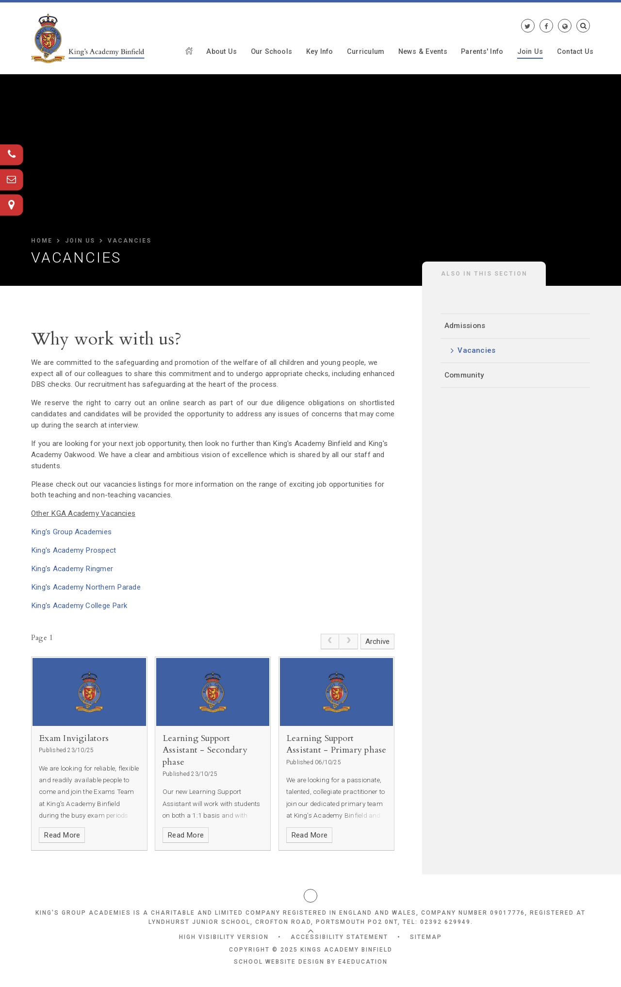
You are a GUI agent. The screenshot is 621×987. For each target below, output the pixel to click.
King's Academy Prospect (73, 550)
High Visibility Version (224, 937)
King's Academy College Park (79, 605)
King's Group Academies (71, 531)
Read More (62, 835)
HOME (41, 240)
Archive (377, 641)
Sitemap (426, 937)
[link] (330, 641)
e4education (363, 961)
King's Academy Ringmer (72, 568)
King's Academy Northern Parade (86, 587)
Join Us (80, 240)
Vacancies (129, 240)
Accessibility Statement (339, 937)
